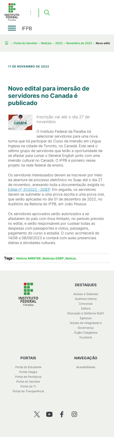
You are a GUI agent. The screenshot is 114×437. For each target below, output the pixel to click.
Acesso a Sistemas (85, 294)
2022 (59, 43)
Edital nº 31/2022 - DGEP (29, 189)
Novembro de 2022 (79, 43)
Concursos (86, 303)
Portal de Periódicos (28, 376)
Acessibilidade (85, 367)
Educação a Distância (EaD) (85, 313)
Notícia (70, 258)
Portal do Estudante (28, 367)
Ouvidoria (85, 337)
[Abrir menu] (12, 28)
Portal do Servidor (25, 43)
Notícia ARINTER (28, 258)
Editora (85, 308)
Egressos (86, 318)
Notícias (46, 43)
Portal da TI (28, 386)
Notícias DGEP (53, 258)
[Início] (12, 20)
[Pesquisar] (46, 12)
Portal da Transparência (28, 391)
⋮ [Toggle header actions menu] (30, 13)
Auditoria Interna (86, 298)
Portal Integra (28, 372)
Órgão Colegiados (85, 332)
